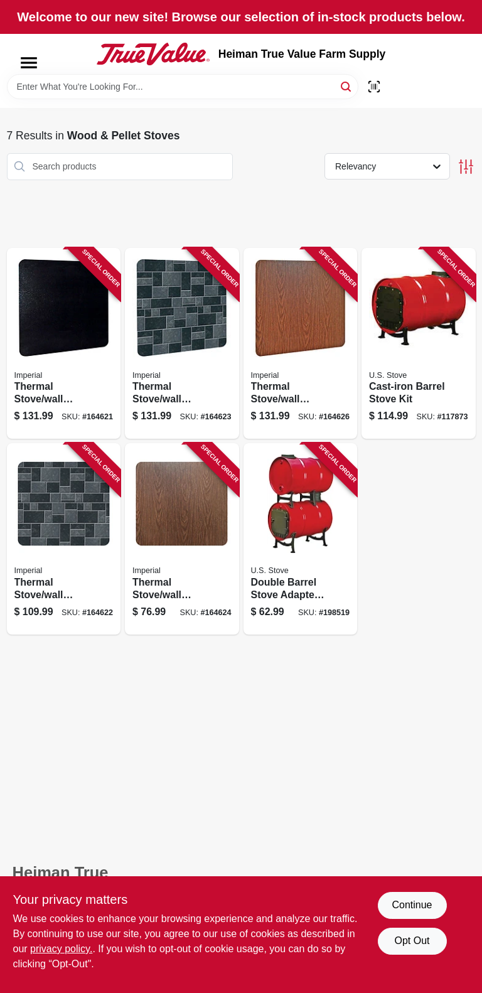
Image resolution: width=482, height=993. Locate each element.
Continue (412, 904)
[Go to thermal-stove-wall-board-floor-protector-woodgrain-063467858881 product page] (182, 539)
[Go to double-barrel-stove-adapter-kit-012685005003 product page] (301, 539)
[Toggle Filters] (466, 166)
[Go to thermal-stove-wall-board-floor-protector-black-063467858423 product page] (64, 343)
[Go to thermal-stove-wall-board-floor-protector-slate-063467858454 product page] (182, 343)
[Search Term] (182, 86)
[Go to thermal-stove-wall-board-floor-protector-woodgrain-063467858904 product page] (301, 343)
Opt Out (411, 940)
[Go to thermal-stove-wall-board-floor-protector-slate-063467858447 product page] (64, 539)
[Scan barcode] (374, 86)
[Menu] (29, 63)
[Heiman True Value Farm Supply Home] (153, 54)
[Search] (347, 85)
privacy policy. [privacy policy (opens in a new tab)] (61, 948)
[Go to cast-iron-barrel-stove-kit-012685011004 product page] (419, 343)
